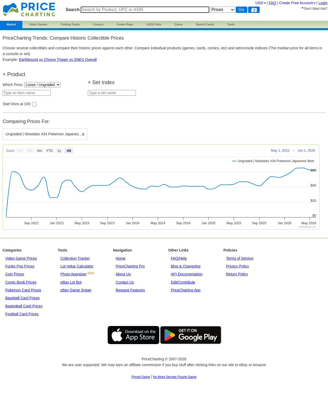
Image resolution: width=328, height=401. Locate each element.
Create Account (296, 3)
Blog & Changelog (186, 266)
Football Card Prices (22, 314)
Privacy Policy (237, 266)
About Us (123, 274)
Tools (231, 24)
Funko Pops (125, 24)
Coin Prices (14, 274)
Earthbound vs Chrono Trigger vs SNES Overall (58, 59)
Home (120, 258)
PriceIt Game (141, 377)
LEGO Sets (153, 24)
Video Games (38, 24)
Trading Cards (70, 24)
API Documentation (187, 274)
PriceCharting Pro (130, 266)
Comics (98, 24)
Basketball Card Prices (24, 306)
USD (259, 3)
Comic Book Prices (20, 282)
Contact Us (125, 282)
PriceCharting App (186, 290)
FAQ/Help (179, 258)
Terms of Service (239, 258)
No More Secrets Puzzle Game (174, 377)
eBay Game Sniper (75, 290)
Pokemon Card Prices (23, 290)
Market (11, 24)
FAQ (272, 3)
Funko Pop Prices (19, 266)
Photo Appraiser (73, 274)
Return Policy (237, 274)
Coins (179, 24)
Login (323, 3)
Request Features (130, 290)
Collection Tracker (75, 258)
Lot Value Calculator (76, 266)
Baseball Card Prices (22, 298)
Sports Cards (205, 24)
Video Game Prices (21, 258)
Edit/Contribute (183, 282)
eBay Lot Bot (70, 282)
